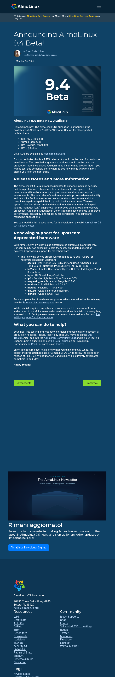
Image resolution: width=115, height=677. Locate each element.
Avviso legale (22, 673)
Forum (64, 623)
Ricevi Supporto (69, 616)
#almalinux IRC (69, 646)
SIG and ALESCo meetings (76, 626)
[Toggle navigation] (99, 6)
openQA (19, 655)
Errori (17, 629)
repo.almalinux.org (54, 153)
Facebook (66, 639)
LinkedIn (65, 642)
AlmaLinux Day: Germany (39, 16)
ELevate (18, 642)
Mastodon (66, 636)
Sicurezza (20, 662)
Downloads (20, 636)
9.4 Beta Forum (59, 341)
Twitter (60, 344)
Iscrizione (20, 639)
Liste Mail (20, 649)
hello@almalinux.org (26, 608)
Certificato (20, 620)
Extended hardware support (38, 302)
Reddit (34, 344)
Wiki (16, 616)
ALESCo (19, 623)
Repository (20, 633)
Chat (63, 620)
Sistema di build (23, 659)
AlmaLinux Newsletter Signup (29, 547)
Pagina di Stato (23, 652)
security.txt (20, 646)
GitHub (18, 626)
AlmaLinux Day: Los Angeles (83, 16)
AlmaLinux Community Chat (60, 337)
